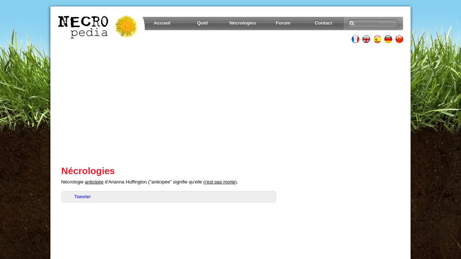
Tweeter (82, 196)
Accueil (162, 23)
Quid (202, 23)
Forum (283, 23)
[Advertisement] (230, 104)
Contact (323, 23)
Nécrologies (242, 23)
